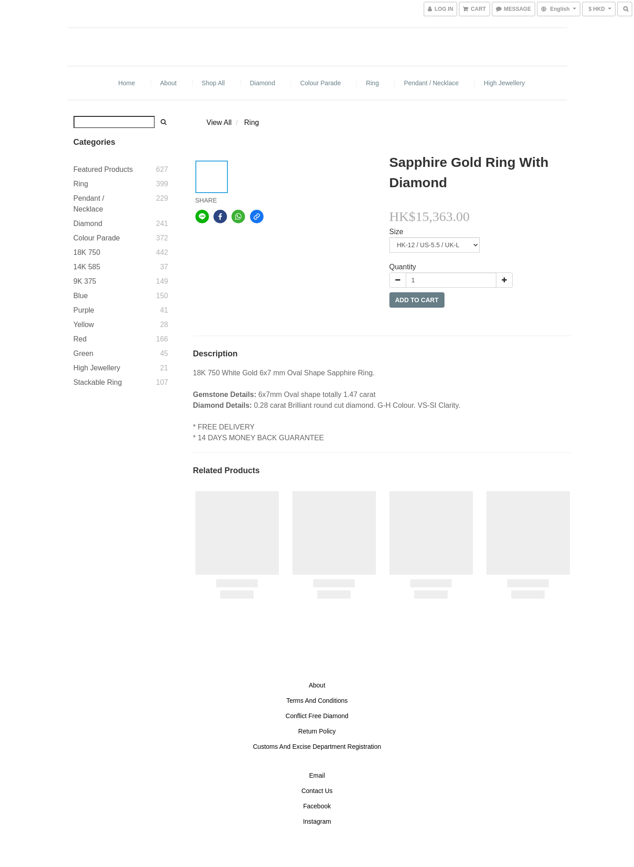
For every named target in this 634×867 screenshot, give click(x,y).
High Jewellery (504, 83)
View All (219, 122)
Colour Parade (320, 83)
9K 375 (85, 281)
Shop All (213, 83)
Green (83, 353)
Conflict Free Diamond (317, 715)
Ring (372, 83)
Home (126, 83)
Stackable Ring (98, 382)
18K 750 (87, 252)
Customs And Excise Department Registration (317, 746)
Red (80, 339)
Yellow (84, 324)
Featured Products (103, 169)
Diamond (262, 83)
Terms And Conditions (316, 700)
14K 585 (87, 267)
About (168, 83)
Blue (81, 296)
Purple (84, 310)
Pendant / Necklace (431, 83)
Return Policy (317, 731)
